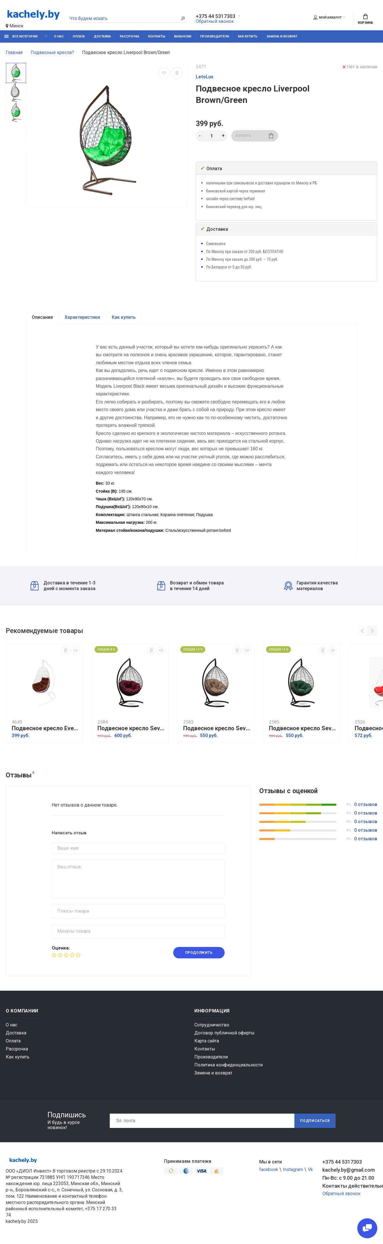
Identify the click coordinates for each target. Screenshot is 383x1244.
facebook (268, 1169)
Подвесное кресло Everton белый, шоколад (46, 728)
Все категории (20, 36)
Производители (214, 36)
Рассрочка (129, 36)
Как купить (248, 36)
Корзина (365, 19)
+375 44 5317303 (215, 16)
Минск (14, 26)
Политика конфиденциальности (228, 1065)
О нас (59, 36)
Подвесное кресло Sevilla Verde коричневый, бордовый (131, 728)
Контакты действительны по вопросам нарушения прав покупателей (349, 1186)
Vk (310, 1169)
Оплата (79, 36)
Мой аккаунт (327, 17)
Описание (42, 317)
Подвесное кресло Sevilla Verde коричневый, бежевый (217, 728)
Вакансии (182, 36)
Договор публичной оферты (224, 1033)
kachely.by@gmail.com (348, 1170)
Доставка (102, 36)
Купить (254, 135)
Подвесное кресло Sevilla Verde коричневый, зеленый (303, 728)
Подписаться (315, 1121)
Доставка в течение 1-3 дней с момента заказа (63, 585)
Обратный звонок (215, 21)
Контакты (156, 36)
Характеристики (82, 317)
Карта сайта (206, 1041)
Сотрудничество (211, 1025)
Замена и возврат (281, 36)
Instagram (293, 1169)
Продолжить (199, 953)
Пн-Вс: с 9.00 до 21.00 (348, 1178)
